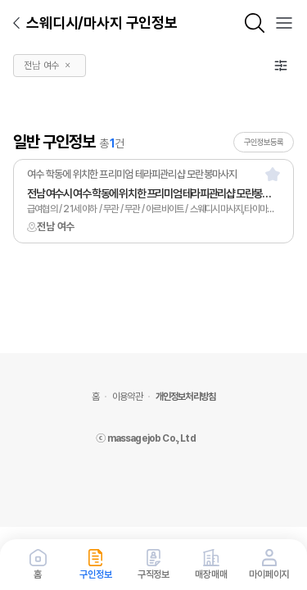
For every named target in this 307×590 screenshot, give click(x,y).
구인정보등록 (263, 142)
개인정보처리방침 (185, 396)
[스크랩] (272, 173)
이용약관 (127, 396)
